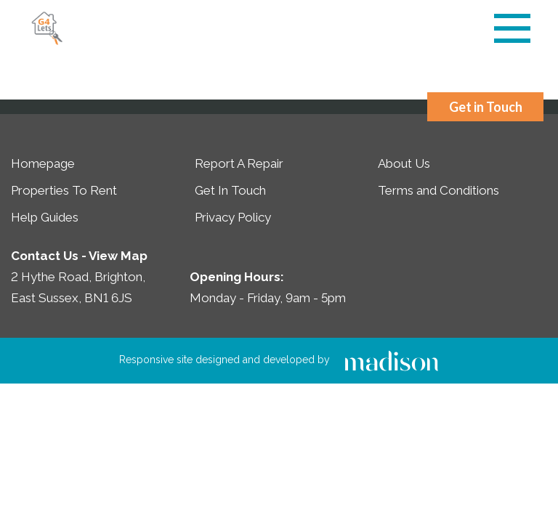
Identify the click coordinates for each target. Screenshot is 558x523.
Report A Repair (239, 163)
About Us (404, 163)
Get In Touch (230, 190)
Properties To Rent (64, 190)
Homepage (43, 163)
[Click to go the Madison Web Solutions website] (391, 359)
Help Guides (44, 217)
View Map (118, 255)
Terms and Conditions (438, 190)
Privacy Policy (233, 217)
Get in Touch (485, 107)
